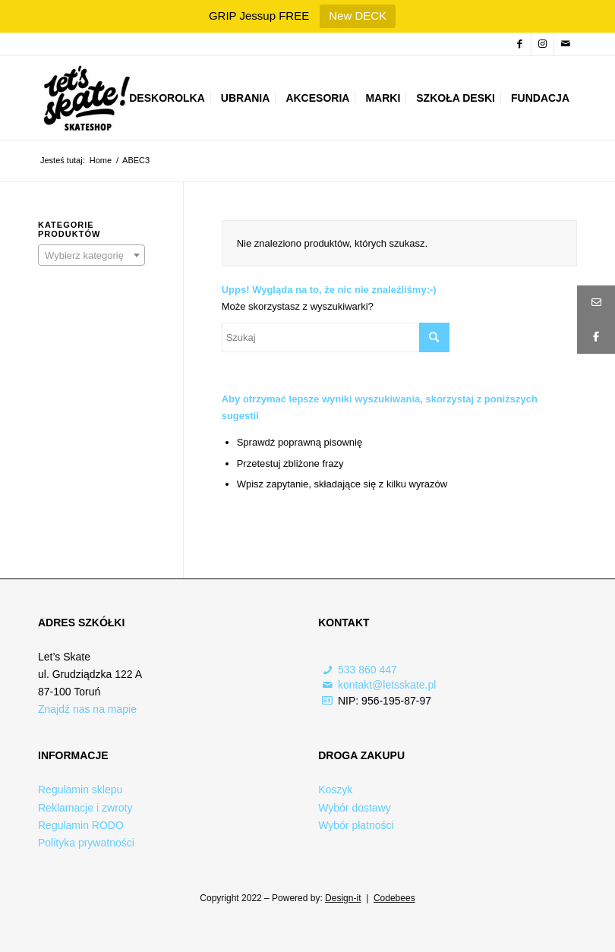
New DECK (357, 15)
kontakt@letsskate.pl (387, 685)
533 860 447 (367, 670)
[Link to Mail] (565, 44)
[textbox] (91, 255)
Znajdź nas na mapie (87, 709)
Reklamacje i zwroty (85, 808)
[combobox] (91, 255)
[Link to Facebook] (520, 44)
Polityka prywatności (86, 843)
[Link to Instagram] (542, 44)
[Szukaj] (335, 337)
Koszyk (335, 789)
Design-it (343, 898)
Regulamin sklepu (80, 789)
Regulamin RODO (81, 825)
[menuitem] (167, 98)
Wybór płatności (355, 825)
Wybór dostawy (354, 808)
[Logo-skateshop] (84, 98)
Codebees (394, 898)
